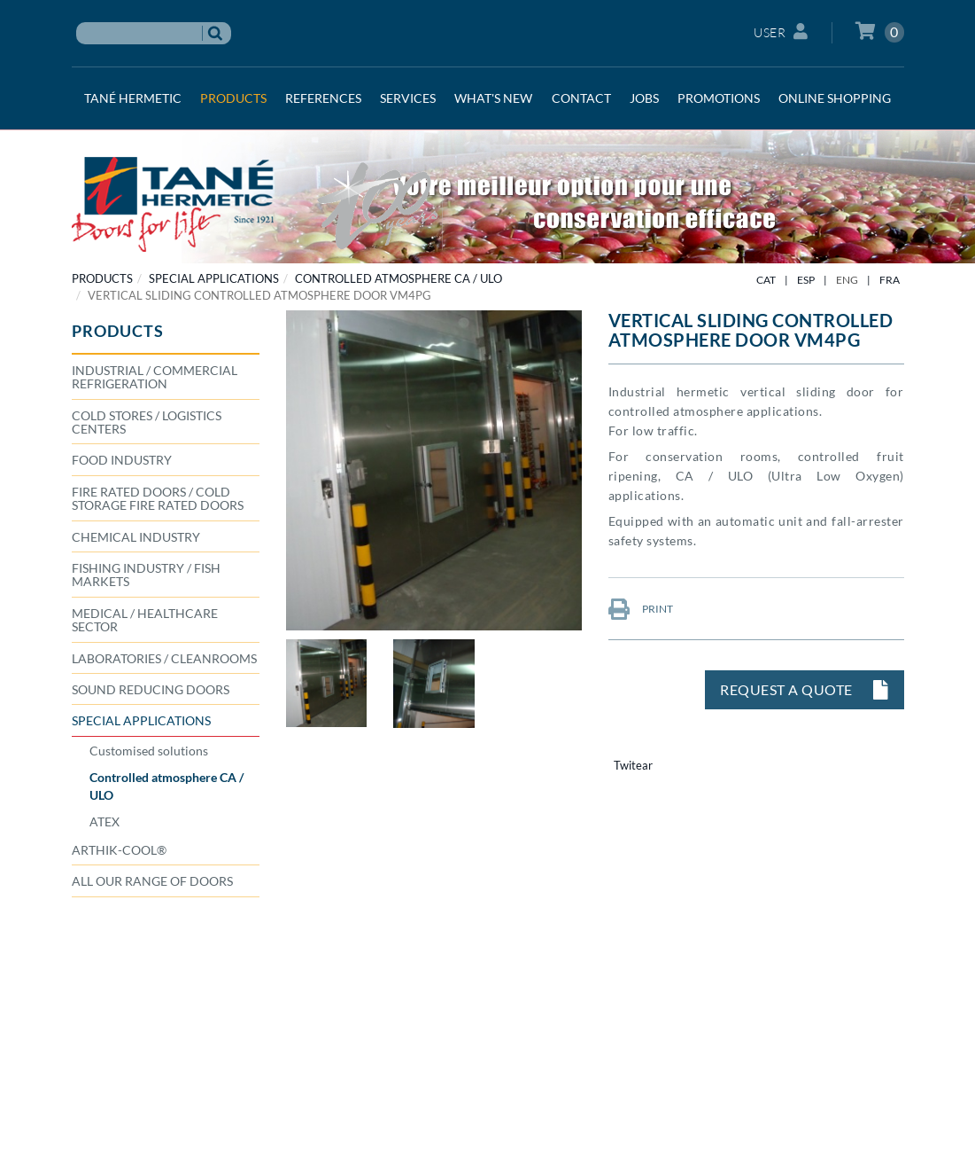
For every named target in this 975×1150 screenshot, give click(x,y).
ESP (806, 279)
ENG (847, 279)
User (781, 31)
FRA (889, 279)
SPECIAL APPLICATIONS (214, 278)
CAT (766, 279)
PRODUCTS (102, 278)
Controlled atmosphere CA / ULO (398, 278)
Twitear (633, 765)
